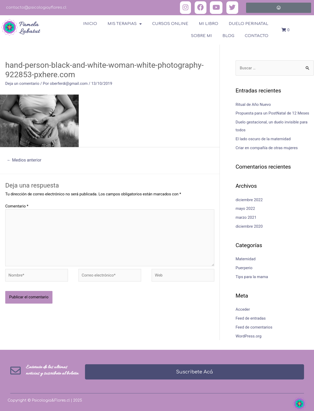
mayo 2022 (245, 208)
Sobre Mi (201, 36)
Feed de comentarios (254, 327)
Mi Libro (208, 24)
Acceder (243, 309)
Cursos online (170, 24)
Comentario (16, 206)
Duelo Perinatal (248, 24)
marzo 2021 (246, 217)
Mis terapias (125, 24)
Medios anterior (24, 160)
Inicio (90, 24)
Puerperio (244, 268)
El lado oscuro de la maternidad (263, 139)
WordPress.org (249, 336)
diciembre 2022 (249, 199)
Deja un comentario (22, 83)
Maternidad (246, 259)
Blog (228, 36)
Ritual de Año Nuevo (253, 104)
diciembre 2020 (249, 226)
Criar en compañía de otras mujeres (267, 147)
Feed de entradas (251, 318)
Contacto (256, 36)
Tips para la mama (252, 276)
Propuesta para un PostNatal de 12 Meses (272, 113)
